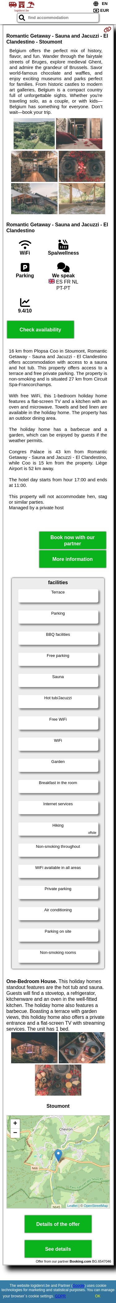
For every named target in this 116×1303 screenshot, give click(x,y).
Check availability (40, 329)
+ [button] (15, 1124)
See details (58, 1249)
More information (72, 559)
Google (79, 1285)
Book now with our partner (72, 540)
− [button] (15, 1133)
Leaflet (72, 1206)
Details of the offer (57, 1224)
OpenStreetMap (96, 1206)
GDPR (60, 1296)
